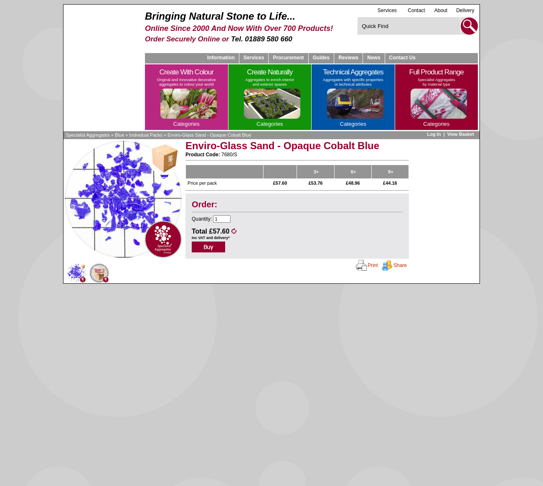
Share (400, 265)
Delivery (465, 10)
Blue (119, 134)
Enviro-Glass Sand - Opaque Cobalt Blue (209, 134)
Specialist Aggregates (88, 134)
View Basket (461, 134)
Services (387, 10)
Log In (434, 134)
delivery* (222, 238)
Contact (416, 10)
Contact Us (402, 58)
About (440, 10)
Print (373, 265)
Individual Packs (145, 134)
